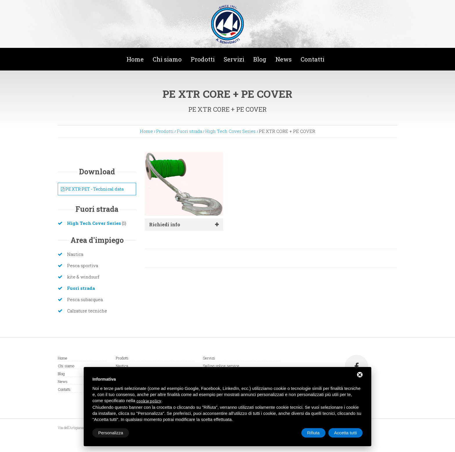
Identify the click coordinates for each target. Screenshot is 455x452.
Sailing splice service (221, 365)
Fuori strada (189, 131)
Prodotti (203, 59)
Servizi (234, 59)
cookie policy (148, 401)
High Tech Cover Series (230, 131)
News (283, 59)
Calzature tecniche (87, 311)
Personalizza (110, 432)
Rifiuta (313, 432)
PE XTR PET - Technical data (92, 189)
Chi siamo (167, 59)
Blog (259, 59)
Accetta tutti (345, 432)
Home (135, 59)
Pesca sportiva (82, 265)
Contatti (312, 59)
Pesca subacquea (85, 299)
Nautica (75, 254)
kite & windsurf (83, 277)
